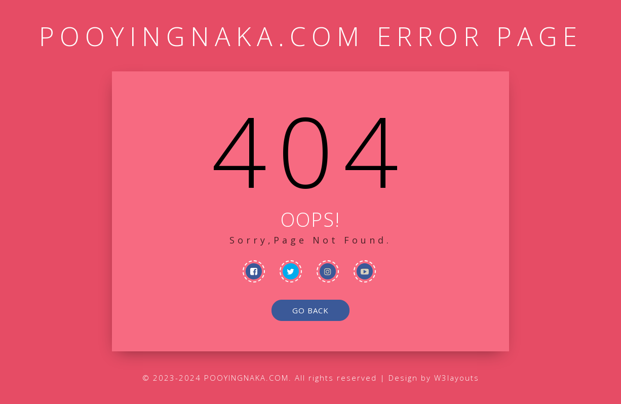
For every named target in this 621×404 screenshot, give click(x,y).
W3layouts (456, 378)
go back (310, 310)
